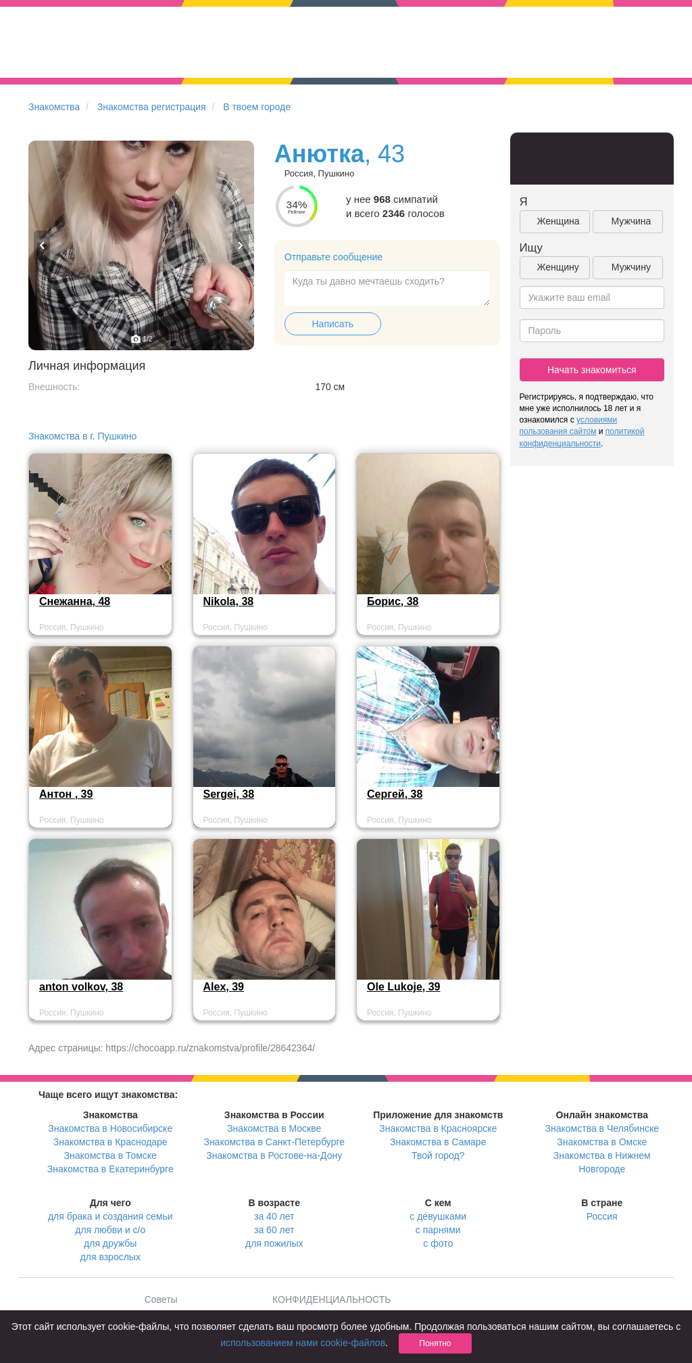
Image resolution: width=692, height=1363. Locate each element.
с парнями (438, 1229)
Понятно (435, 1343)
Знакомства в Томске (110, 1155)
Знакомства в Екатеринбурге (110, 1169)
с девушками (438, 1216)
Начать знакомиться (592, 369)
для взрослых (110, 1256)
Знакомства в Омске (602, 1142)
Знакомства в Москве (274, 1128)
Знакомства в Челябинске (602, 1128)
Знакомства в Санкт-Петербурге (274, 1142)
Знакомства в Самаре (438, 1142)
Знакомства (54, 106)
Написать (332, 323)
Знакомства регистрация (151, 106)
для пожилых (274, 1243)
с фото (438, 1243)
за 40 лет (274, 1216)
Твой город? (438, 1155)
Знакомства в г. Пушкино (82, 436)
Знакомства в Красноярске (438, 1128)
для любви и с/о (110, 1229)
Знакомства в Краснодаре (110, 1142)
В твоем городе (257, 106)
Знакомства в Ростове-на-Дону (274, 1155)
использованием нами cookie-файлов (302, 1342)
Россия (602, 1216)
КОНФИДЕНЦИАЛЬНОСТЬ (331, 1299)
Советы (161, 1299)
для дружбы (110, 1243)
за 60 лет (274, 1229)
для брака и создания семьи (110, 1216)
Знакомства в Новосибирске (110, 1128)
